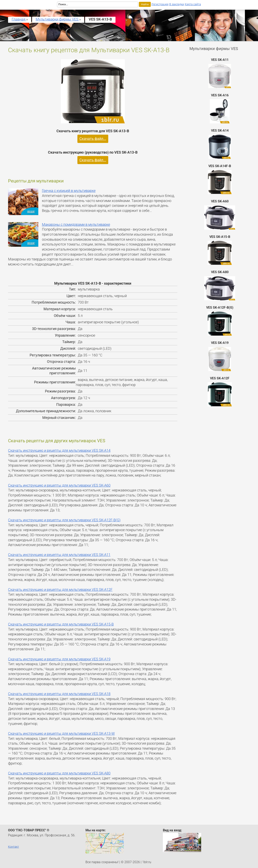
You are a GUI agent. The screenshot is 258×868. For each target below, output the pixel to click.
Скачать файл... (92, 139)
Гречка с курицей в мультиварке (69, 191)
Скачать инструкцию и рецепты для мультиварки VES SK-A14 (59, 451)
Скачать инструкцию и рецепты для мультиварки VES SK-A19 (59, 659)
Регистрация (160, 4)
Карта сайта (193, 4)
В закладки (176, 4)
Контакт (13, 846)
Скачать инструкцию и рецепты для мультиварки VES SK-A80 (59, 773)
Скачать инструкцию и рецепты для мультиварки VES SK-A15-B (61, 624)
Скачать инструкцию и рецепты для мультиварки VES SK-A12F (60, 590)
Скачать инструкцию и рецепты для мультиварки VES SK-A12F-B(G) (64, 520)
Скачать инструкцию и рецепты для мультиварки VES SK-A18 (59, 694)
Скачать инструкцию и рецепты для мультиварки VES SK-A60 (59, 485)
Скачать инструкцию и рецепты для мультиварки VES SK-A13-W (61, 734)
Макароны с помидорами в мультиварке (76, 225)
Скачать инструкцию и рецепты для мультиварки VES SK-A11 (59, 555)
